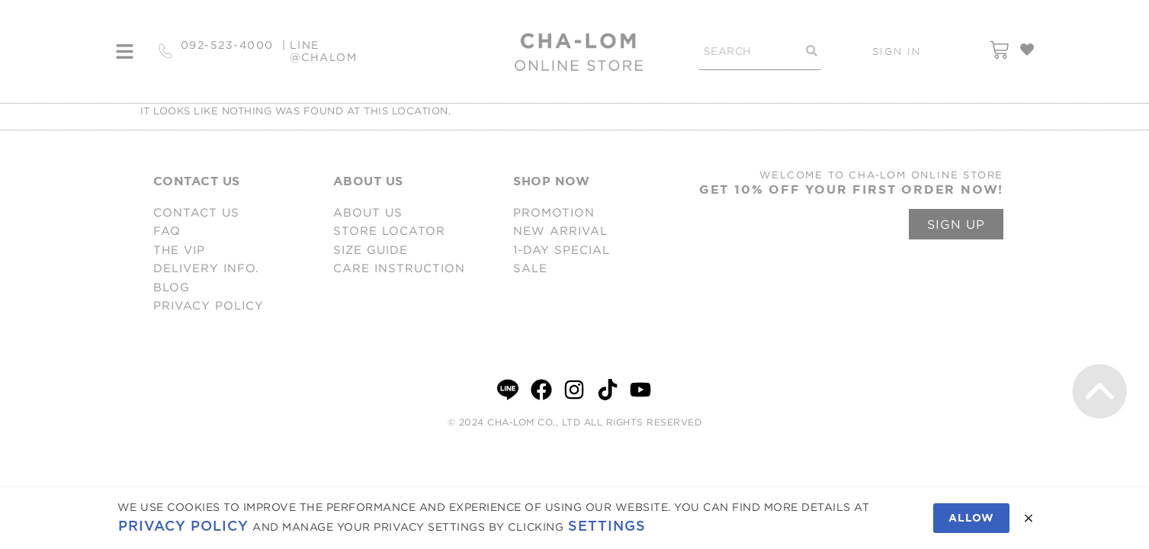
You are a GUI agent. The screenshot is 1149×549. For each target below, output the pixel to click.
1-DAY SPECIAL (561, 249)
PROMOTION (554, 212)
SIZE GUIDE (370, 249)
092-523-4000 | (234, 51)
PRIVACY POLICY (208, 305)
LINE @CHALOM (324, 51)
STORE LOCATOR (389, 230)
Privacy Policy (183, 526)
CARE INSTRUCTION (399, 268)
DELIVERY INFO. (206, 268)
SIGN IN (896, 51)
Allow (971, 518)
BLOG (171, 287)
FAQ (167, 230)
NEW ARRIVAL (560, 230)
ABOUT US (368, 212)
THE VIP (179, 249)
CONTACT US (196, 212)
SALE (530, 268)
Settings (607, 526)
